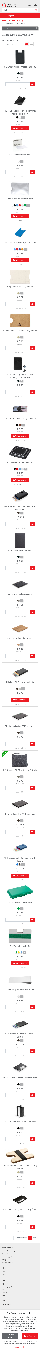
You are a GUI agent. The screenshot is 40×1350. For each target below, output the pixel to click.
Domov (4, 21)
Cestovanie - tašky (16, 21)
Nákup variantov (20, 128)
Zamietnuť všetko (10, 1336)
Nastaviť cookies (20, 1347)
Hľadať (20, 28)
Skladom (16, 89)
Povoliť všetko (29, 1336)
